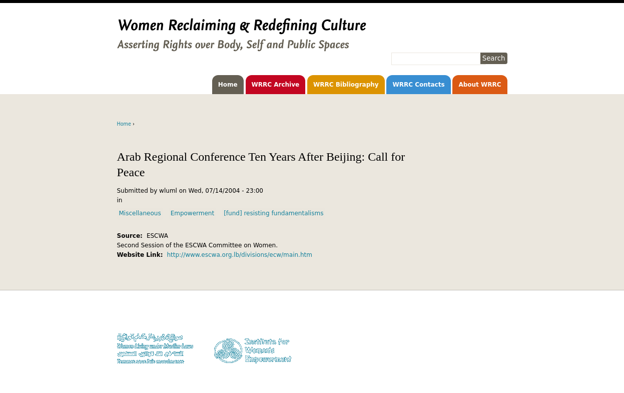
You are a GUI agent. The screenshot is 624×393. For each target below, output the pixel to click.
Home (228, 84)
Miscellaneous (140, 213)
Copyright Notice (484, 325)
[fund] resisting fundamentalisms (273, 213)
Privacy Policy (488, 334)
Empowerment (193, 213)
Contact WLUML (486, 344)
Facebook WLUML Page (476, 363)
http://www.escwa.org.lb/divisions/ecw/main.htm (239, 254)
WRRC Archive (276, 84)
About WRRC (479, 84)
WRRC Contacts (418, 84)
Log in (499, 354)
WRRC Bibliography (346, 84)
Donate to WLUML (483, 315)
